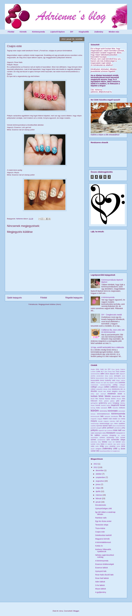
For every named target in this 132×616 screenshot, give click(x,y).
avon (123, 376)
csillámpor (122, 387)
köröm (95, 410)
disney (105, 389)
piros (104, 428)
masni (105, 419)
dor (121, 389)
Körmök (23, 32)
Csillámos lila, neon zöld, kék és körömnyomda (113, 331)
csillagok (122, 385)
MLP (102, 371)
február (99, 498)
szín (117, 437)
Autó (102, 369)
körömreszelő (95, 416)
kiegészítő (115, 405)
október (99, 474)
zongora (98, 449)
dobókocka (116, 389)
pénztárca (117, 428)
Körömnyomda (38, 32)
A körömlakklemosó (103, 542)
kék (110, 407)
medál (115, 419)
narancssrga (95, 423)
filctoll (92, 398)
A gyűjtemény (100, 592)
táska (102, 444)
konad (122, 405)
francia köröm (110, 399)
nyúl (110, 426)
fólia (123, 399)
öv (111, 451)
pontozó (110, 428)
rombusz (110, 430)
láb (124, 416)
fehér (101, 396)
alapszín (122, 373)
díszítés (94, 391)
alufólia (93, 376)
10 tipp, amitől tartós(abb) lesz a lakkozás (107, 347)
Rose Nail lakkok (102, 578)
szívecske (115, 440)
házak (93, 405)
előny (92, 394)
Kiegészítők (84, 32)
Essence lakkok (101, 568)
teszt (110, 442)
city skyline (110, 382)
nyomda (99, 426)
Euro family (115, 369)
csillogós (100, 387)
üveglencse (116, 451)
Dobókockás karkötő (103, 535)
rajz (105, 430)
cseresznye (94, 385)
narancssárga (104, 423)
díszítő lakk (102, 391)
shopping (112, 435)
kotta (98, 408)
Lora (98, 371)
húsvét (97, 405)
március (99, 495)
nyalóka (93, 425)
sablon (97, 435)
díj (124, 389)
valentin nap (112, 444)
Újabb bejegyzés (14, 298)
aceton (122, 371)
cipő (104, 382)
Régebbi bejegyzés (73, 298)
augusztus (100, 481)
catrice (123, 380)
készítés (115, 408)
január (98, 502)
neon (116, 423)
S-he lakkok (100, 585)
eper (97, 394)
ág (119, 448)
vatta (92, 446)
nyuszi (105, 426)
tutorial (118, 442)
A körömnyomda (107, 297)
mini (119, 418)
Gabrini (122, 369)
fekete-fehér (116, 396)
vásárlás (112, 446)
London (93, 371)
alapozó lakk (114, 374)
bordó (123, 378)
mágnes (106, 421)
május (98, 488)
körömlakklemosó (103, 414)
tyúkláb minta (95, 444)
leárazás (107, 416)
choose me (99, 382)
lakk (102, 416)
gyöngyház (94, 403)
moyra (94, 421)
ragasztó (101, 430)
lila (120, 416)
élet (97, 451)
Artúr (97, 369)
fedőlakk (94, 396)
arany (111, 376)
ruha (104, 433)
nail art (119, 421)
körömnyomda (118, 413)
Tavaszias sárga (101, 525)
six (119, 435)
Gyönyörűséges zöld (103, 508)
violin (97, 446)
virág (102, 446)
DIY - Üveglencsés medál (111, 315)
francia (101, 399)
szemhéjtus (94, 437)
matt (110, 419)
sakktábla (105, 435)
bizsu (115, 378)
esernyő (103, 394)
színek (122, 437)
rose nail (117, 430)
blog (119, 378)
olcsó (114, 425)
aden (102, 374)
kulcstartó (104, 408)
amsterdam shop (102, 376)
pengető (99, 428)
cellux (93, 382)
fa (124, 394)
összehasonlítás (105, 451)
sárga (123, 440)
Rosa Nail (111, 371)
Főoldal (11, 32)
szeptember (101, 477)
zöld (115, 448)
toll (113, 442)
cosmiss (121, 382)
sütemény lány (96, 442)
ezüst (120, 394)
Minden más (114, 32)
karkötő (103, 405)
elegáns (115, 391)
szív (108, 440)
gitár (117, 401)
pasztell (93, 428)
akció (107, 374)
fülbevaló (94, 401)
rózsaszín (110, 433)
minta (123, 419)
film (96, 399)
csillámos (114, 387)
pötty (123, 428)
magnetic (94, 418)
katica (108, 405)
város (106, 446)
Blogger (76, 611)
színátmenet (101, 439)
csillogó (94, 387)
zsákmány (107, 448)
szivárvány (110, 437)
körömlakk (113, 411)
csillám (106, 387)
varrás (123, 444)
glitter (123, 401)
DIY (71, 32)
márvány (112, 421)
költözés (122, 408)
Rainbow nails (100, 518)
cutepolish (99, 389)
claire (116, 382)
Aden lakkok (100, 582)
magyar (99, 418)
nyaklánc (122, 423)
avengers (117, 376)
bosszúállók (95, 380)
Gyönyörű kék (100, 571)
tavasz (104, 442)
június (98, 484)
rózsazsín (119, 433)
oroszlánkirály (120, 425)
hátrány (122, 403)
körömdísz (103, 411)
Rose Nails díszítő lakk (104, 575)
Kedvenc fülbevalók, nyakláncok (103, 550)
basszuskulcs (100, 378)
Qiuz (106, 371)
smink (123, 435)
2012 (96, 467)
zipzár (93, 448)
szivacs (102, 437)
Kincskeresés (100, 505)
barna (93, 378)
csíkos (93, 389)
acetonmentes (95, 373)
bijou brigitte (109, 378)
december (100, 470)
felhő (123, 396)
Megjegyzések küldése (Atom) (50, 304)
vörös (118, 446)
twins (123, 442)
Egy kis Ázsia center (103, 521)
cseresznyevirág (105, 385)
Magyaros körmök (102, 539)
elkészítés (122, 391)
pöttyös (94, 430)
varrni (118, 444)
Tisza (117, 371)
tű (105, 444)
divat (109, 389)
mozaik (100, 421)
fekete (108, 396)
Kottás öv (99, 546)
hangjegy (116, 403)
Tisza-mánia (100, 528)
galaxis (106, 401)
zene (123, 446)
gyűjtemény (103, 403)
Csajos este (100, 532)
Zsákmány (98, 32)
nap (124, 421)
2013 (96, 464)
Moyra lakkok (100, 589)
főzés (100, 401)
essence (112, 393)
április (98, 491)
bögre (118, 380)
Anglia (93, 369)
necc (111, 423)
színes (93, 440)
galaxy (112, 401)
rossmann (98, 433)
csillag (115, 385)
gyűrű (110, 403)
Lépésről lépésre (57, 32)
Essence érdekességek (104, 564)
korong (93, 408)
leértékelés (114, 416)
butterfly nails (110, 380)
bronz (102, 380)
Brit (106, 369)
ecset (109, 391)
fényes (119, 398)
